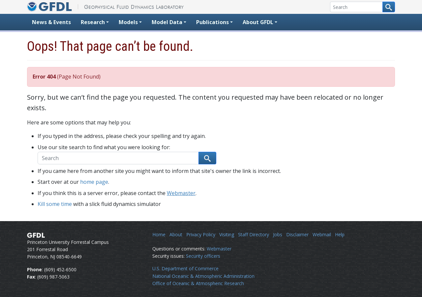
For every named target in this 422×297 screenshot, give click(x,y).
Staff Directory (253, 234)
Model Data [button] (167, 22)
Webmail (322, 234)
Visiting (226, 234)
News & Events (51, 22)
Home (159, 234)
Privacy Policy (200, 234)
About (175, 234)
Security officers (203, 256)
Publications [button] (212, 22)
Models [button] (128, 22)
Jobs (277, 234)
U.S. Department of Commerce (185, 268)
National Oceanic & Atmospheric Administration (203, 276)
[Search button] (388, 7)
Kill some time (55, 204)
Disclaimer (297, 234)
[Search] (356, 7)
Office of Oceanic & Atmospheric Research (198, 283)
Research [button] (93, 22)
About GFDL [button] (258, 22)
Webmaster (181, 193)
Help (340, 234)
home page (94, 181)
